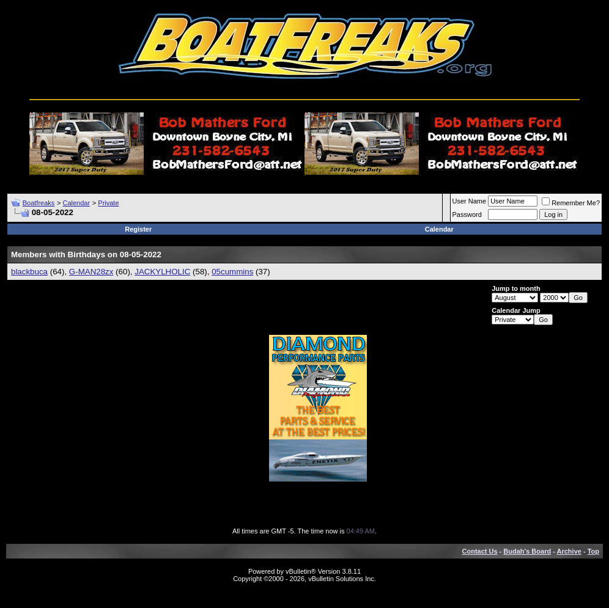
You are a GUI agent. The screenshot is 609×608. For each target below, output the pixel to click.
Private (108, 203)
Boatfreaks (39, 203)
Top (593, 551)
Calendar (76, 203)
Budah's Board (527, 551)
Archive (569, 551)
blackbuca (29, 271)
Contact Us (480, 551)
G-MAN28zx (91, 271)
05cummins (232, 271)
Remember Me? (571, 203)
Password (467, 214)
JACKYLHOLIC (162, 271)
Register (138, 229)
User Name (469, 201)
